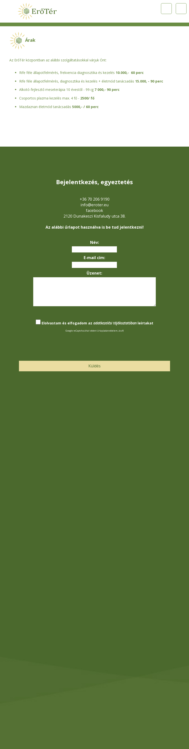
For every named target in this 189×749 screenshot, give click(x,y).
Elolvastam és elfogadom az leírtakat (97, 323)
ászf (121, 330)
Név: (94, 242)
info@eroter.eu (94, 205)
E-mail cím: (94, 257)
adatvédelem (111, 330)
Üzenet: (94, 273)
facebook (94, 210)
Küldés (94, 366)
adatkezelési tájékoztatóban (115, 323)
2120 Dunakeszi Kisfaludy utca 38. (94, 216)
